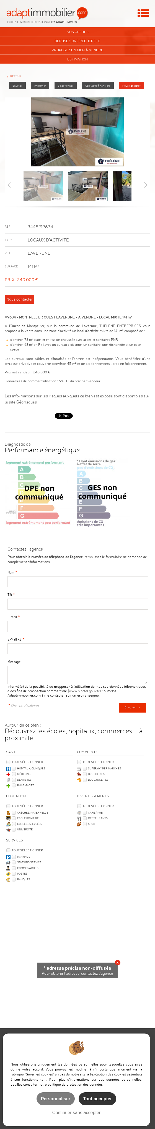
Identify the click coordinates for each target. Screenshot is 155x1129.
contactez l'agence (97, 973)
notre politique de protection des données (70, 1084)
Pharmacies (25, 785)
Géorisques (26, 402)
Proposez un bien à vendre (77, 50)
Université (25, 829)
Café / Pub (95, 812)
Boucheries (96, 773)
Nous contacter (131, 85)
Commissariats (27, 868)
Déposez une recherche (77, 41)
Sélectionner (65, 85)
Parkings (23, 856)
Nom (12, 572)
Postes (22, 873)
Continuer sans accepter (76, 1112)
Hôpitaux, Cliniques (31, 768)
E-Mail (13, 617)
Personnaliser (55, 1098)
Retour (15, 76)
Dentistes (24, 779)
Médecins (23, 773)
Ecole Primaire (28, 818)
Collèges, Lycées (29, 823)
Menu (143, 13)
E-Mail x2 (15, 639)
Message (13, 662)
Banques (23, 879)
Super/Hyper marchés (104, 768)
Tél (11, 595)
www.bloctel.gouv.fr (84, 691)
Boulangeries (98, 779)
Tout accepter (97, 1098)
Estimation (77, 59)
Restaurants (98, 818)
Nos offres (78, 32)
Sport (92, 823)
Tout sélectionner (27, 762)
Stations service (29, 862)
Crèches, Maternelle (32, 812)
